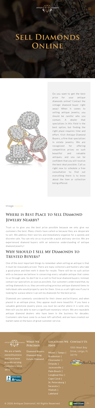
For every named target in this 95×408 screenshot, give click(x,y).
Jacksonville (54, 367)
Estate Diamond (35, 359)
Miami (51, 352)
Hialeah (52, 389)
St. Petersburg (56, 382)
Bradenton (54, 356)
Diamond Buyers (35, 351)
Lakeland (53, 393)
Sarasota (53, 386)
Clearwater (54, 360)
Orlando (52, 363)
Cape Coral (54, 378)
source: (18, 205)
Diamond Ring (34, 355)
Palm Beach (54, 371)
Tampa (61, 352)
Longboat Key (55, 375)
